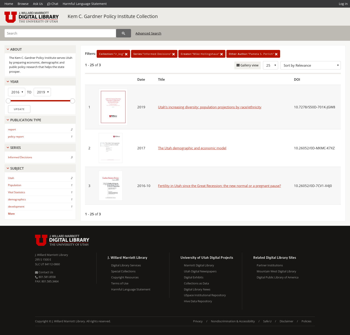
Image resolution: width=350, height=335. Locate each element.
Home (8, 4)
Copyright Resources (125, 277)
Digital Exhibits (193, 277)
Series (15, 147)
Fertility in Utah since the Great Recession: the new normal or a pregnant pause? (219, 185)
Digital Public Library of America (277, 277)
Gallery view (249, 65)
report (12, 129)
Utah (11, 178)
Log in (343, 4)
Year (14, 81)
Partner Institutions (270, 265)
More (11, 214)
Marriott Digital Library (199, 265)
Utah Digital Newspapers (200, 271)
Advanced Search (148, 33)
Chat (52, 4)
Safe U (267, 321)
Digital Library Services (126, 265)
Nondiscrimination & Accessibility (233, 321)
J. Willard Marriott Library (51, 255)
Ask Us (38, 4)
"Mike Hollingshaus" (202, 53)
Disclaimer (286, 321)
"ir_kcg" (113, 53)
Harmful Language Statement (85, 4)
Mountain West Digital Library (276, 271)
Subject (17, 168)
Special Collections (123, 271)
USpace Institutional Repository (205, 295)
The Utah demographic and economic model (192, 148)
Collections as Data (196, 283)
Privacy (198, 321)
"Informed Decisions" (154, 53)
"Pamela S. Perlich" (253, 53)
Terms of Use (119, 283)
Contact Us (44, 272)
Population (14, 185)
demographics (17, 199)
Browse (23, 4)
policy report (16, 136)
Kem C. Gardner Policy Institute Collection (113, 16)
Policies (306, 321)
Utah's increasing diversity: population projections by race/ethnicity (209, 107)
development (16, 206)
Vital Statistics (16, 192)
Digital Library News (197, 289)
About (16, 49)
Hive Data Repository (198, 301)
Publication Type (25, 120)
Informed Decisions (20, 157)
